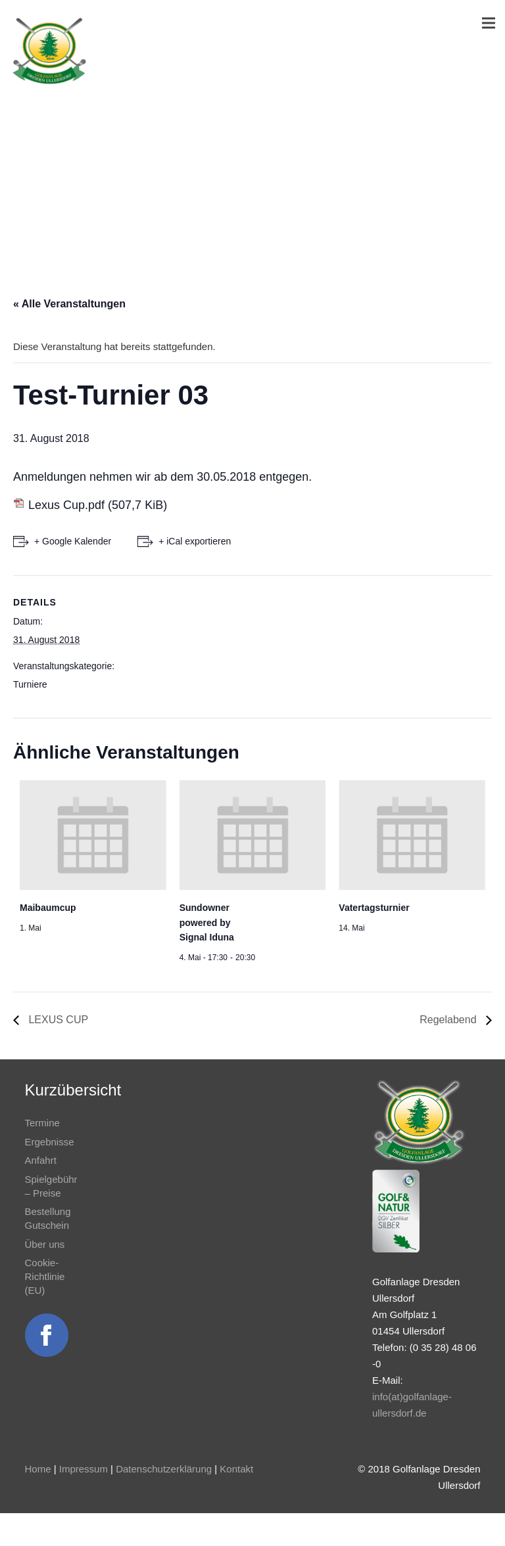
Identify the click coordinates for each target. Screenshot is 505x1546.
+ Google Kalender (72, 541)
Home (38, 1468)
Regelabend (449, 1019)
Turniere (30, 684)
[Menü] (488, 23)
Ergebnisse (49, 1141)
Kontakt (236, 1468)
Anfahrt (41, 1160)
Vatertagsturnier (374, 907)
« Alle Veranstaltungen (69, 303)
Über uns (45, 1244)
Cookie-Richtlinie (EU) (45, 1276)
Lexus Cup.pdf (66, 505)
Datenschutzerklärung (164, 1468)
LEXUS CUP (57, 1019)
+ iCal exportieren (194, 541)
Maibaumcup (48, 907)
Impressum (83, 1468)
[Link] (49, 51)
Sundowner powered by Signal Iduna (207, 922)
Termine (42, 1122)
